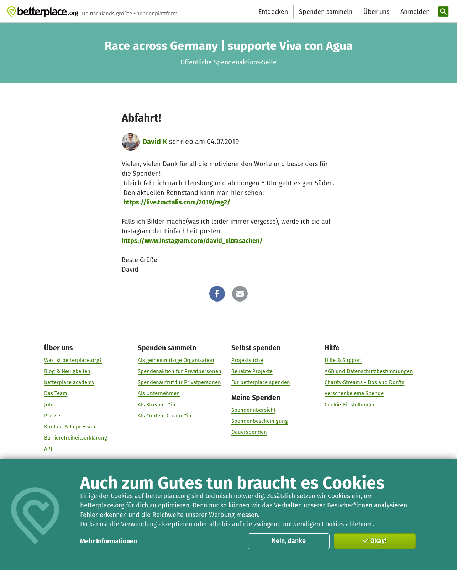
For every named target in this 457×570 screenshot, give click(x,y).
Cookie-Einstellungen (350, 404)
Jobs (49, 404)
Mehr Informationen (108, 541)
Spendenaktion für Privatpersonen (179, 371)
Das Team (55, 393)
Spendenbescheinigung (259, 421)
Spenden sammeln (325, 12)
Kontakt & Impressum (70, 426)
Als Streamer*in (156, 404)
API (48, 449)
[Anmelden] (414, 12)
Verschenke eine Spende (354, 393)
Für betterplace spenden (260, 382)
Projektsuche (247, 360)
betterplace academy (69, 382)
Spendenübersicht (253, 410)
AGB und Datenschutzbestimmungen (369, 371)
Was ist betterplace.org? (73, 360)
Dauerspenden (249, 432)
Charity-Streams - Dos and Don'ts (364, 382)
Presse (52, 415)
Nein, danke (289, 541)
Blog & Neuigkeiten (67, 371)
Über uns (376, 12)
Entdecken (273, 12)
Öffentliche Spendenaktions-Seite (228, 62)
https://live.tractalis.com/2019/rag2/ (177, 202)
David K (154, 141)
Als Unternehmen (159, 393)
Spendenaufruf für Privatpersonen (179, 382)
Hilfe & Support (343, 360)
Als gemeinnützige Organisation (176, 360)
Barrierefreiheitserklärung (75, 438)
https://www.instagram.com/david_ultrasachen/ (192, 241)
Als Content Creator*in (164, 415)
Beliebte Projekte (251, 371)
